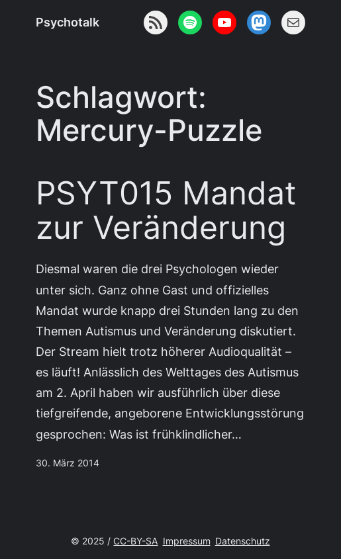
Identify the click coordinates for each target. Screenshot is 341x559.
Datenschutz (242, 540)
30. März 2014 (67, 462)
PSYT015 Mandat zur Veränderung (166, 211)
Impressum (187, 540)
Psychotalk (67, 22)
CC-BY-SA (135, 540)
